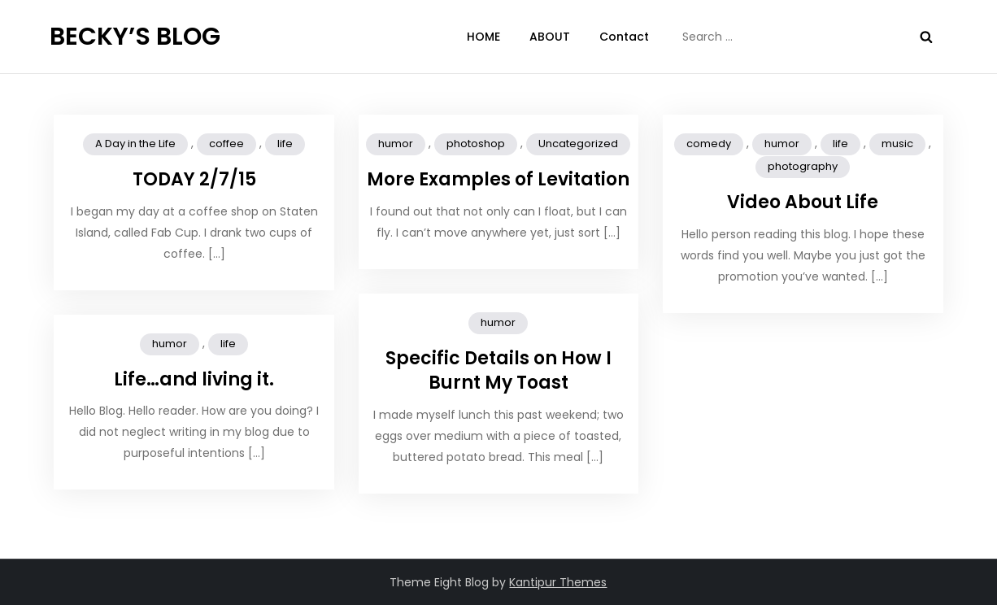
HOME (483, 36)
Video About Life (802, 202)
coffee (226, 143)
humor (395, 143)
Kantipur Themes (558, 582)
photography (803, 166)
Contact (624, 36)
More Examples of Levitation (498, 179)
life (285, 143)
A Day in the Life (135, 143)
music (897, 143)
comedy (708, 143)
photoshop (475, 143)
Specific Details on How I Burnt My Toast (498, 371)
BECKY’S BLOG (135, 37)
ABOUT (549, 36)
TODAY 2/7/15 (194, 179)
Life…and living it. (194, 379)
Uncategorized (578, 143)
